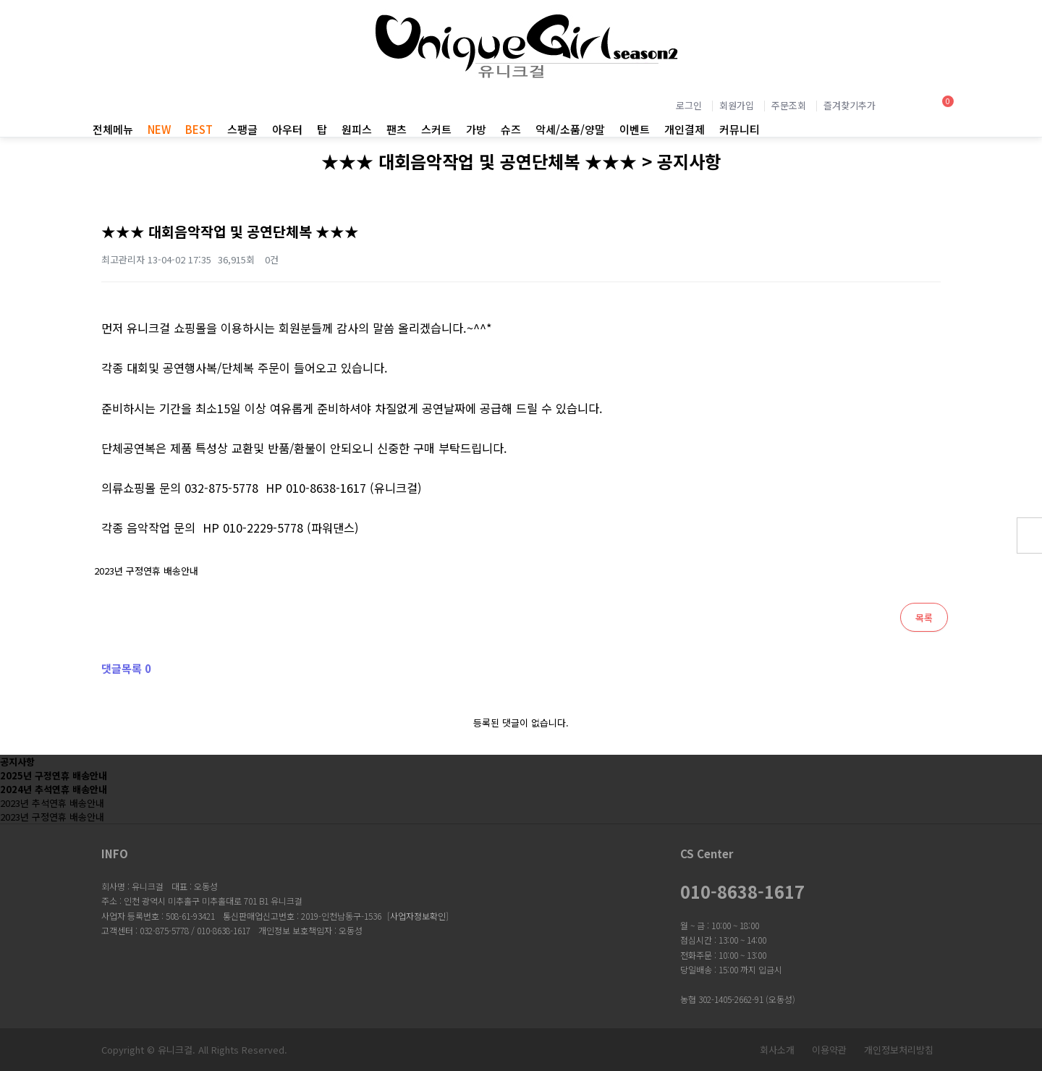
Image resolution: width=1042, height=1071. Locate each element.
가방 (476, 129)
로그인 (689, 105)
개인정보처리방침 (898, 1050)
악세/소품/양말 (570, 129)
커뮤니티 (739, 129)
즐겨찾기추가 (849, 105)
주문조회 (788, 105)
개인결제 (684, 129)
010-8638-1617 (742, 891)
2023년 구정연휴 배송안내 (142, 565)
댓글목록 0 (126, 668)
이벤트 (634, 129)
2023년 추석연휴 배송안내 (52, 803)
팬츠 (396, 129)
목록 (924, 618)
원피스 (357, 129)
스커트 (436, 129)
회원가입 (736, 105)
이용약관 (829, 1050)
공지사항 (17, 762)
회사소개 (777, 1050)
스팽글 (242, 129)
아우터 (287, 129)
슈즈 (511, 129)
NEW (159, 129)
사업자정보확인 (418, 916)
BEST (199, 129)
